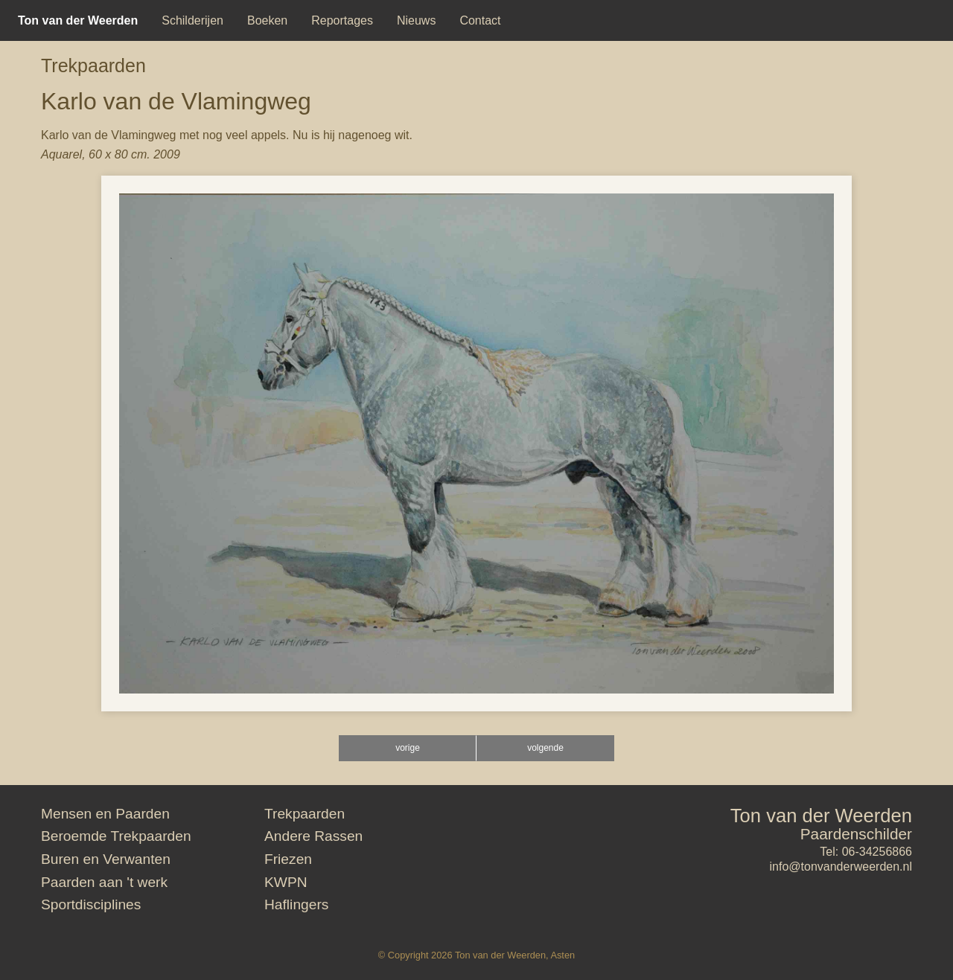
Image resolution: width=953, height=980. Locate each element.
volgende (545, 748)
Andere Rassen (313, 836)
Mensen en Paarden (105, 814)
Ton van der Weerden (821, 815)
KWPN (285, 882)
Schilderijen (192, 20)
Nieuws (416, 20)
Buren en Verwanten (105, 859)
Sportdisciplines (91, 904)
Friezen (288, 859)
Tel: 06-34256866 (866, 851)
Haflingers (296, 904)
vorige (407, 748)
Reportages (342, 20)
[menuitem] (78, 20)
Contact (479, 20)
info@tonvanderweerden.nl (841, 866)
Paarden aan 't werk (104, 882)
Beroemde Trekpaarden (116, 836)
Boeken (267, 20)
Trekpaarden (93, 65)
